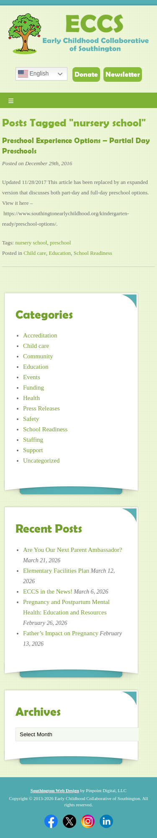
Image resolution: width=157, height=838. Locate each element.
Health (31, 398)
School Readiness (93, 253)
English (33, 74)
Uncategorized (41, 460)
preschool (60, 242)
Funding (33, 387)
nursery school (31, 242)
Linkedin (106, 821)
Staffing (33, 439)
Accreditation (40, 335)
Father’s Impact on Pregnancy (60, 633)
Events (31, 377)
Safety (31, 418)
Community (38, 356)
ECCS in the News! (47, 591)
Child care (34, 253)
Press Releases (41, 408)
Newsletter (123, 74)
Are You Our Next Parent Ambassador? (72, 549)
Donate (86, 74)
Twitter (69, 821)
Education (60, 253)
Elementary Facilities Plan (56, 570)
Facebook (51, 821)
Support (33, 450)
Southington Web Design (55, 790)
